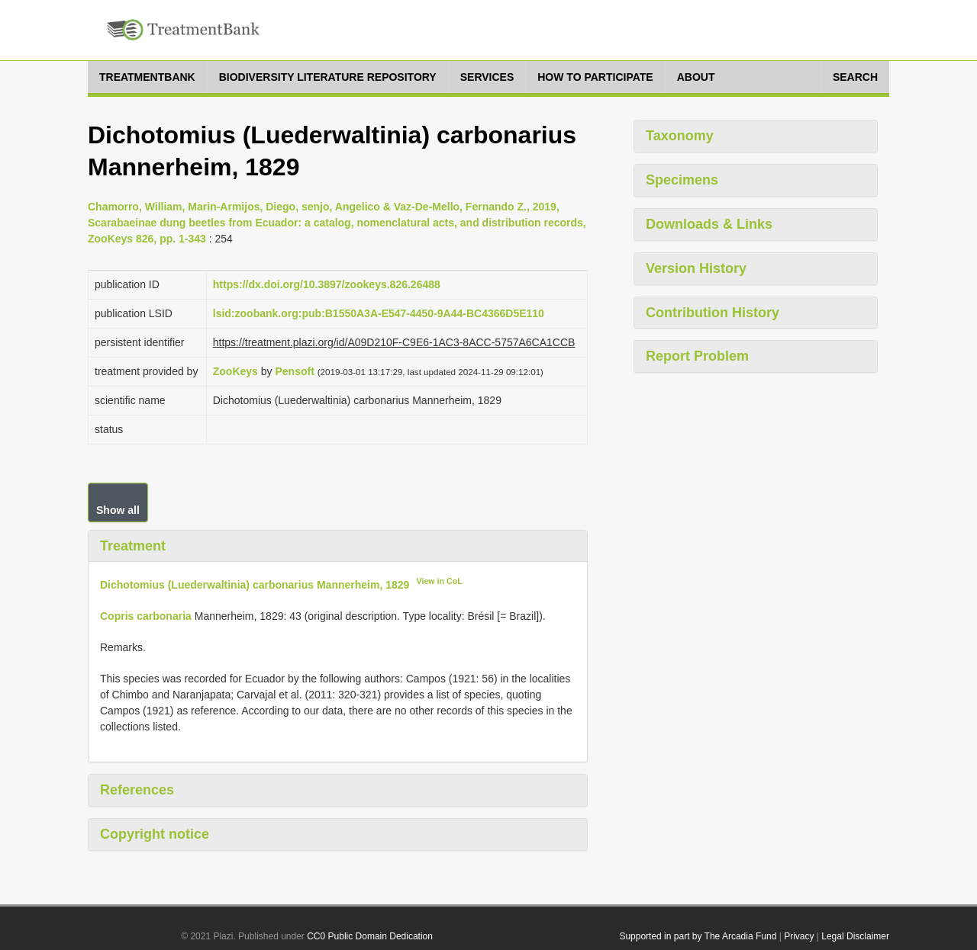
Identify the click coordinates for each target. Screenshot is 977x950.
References (137, 790)
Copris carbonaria (146, 616)
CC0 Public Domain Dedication (370, 936)
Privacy (799, 936)
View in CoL (440, 581)
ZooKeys (235, 371)
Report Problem (697, 356)
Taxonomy (680, 135)
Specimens (682, 180)
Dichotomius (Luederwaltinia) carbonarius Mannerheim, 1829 (254, 585)
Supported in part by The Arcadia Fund (697, 936)
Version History (696, 268)
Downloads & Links (709, 224)
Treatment (133, 546)
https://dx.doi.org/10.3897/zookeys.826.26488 (326, 284)
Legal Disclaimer (855, 936)
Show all (118, 510)
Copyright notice (154, 834)
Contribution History (712, 312)
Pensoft (294, 371)
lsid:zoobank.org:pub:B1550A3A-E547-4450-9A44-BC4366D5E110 (378, 313)
